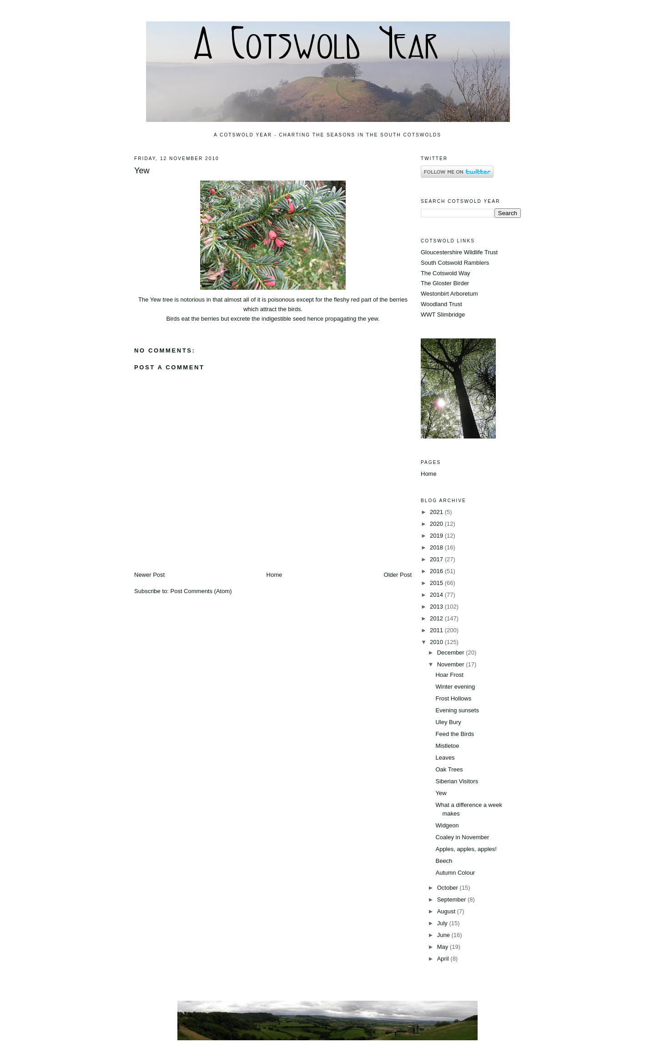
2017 (437, 559)
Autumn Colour (455, 872)
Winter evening (455, 686)
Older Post (398, 574)
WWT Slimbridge (443, 314)
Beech (443, 860)
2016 (437, 571)
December (451, 652)
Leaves (444, 757)
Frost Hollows (453, 698)
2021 (437, 512)
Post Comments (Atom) (201, 591)
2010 (437, 642)
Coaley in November (462, 837)
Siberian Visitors (456, 781)
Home (274, 574)
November (451, 664)
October (448, 887)
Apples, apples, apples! (465, 849)
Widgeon (446, 825)
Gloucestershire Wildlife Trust (459, 252)
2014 (437, 594)
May (443, 946)
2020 (437, 523)
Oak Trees (449, 769)
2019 (437, 535)
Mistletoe (447, 745)
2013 (437, 606)
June (444, 935)
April (444, 958)
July (443, 923)
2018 (437, 547)
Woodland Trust (441, 304)
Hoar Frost (449, 674)
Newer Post (149, 574)
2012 (437, 618)
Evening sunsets (457, 710)
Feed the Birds (454, 734)
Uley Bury (448, 722)
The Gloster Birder (445, 283)
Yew (142, 170)
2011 (437, 630)
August (447, 911)
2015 (437, 582)
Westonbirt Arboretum (449, 293)
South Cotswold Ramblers (455, 262)
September (452, 899)
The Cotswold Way (445, 273)
